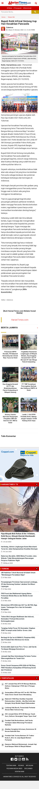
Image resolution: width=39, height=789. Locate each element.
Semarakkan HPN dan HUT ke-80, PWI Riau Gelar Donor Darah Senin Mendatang (20, 694)
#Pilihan (9, 8)
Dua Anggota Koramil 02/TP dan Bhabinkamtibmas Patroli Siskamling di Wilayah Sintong (10, 388)
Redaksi (21, 765)
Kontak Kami (19, 771)
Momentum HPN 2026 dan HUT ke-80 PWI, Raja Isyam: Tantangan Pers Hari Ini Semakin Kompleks (19, 607)
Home (3, 17)
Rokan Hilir (11, 17)
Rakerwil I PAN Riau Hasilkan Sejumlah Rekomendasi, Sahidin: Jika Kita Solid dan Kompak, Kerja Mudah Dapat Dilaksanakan (20, 701)
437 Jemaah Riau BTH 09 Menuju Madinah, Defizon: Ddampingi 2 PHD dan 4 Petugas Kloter (20, 686)
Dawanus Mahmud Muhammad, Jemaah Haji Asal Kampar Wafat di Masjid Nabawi (21, 745)
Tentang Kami (11, 765)
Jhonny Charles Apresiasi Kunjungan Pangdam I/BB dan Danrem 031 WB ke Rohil (10, 419)
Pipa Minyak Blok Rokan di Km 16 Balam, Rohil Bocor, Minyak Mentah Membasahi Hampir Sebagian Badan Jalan (18, 536)
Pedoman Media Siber (14, 768)
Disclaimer (28, 768)
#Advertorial (27, 8)
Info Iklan (29, 765)
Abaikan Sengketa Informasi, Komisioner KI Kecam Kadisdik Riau (20, 730)
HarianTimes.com (19, 320)
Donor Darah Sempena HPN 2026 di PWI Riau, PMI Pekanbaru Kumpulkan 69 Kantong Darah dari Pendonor (18, 668)
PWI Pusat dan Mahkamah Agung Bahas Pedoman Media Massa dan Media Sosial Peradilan (17, 596)
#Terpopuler (18, 8)
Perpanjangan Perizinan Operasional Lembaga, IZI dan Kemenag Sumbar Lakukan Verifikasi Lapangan (19, 584)
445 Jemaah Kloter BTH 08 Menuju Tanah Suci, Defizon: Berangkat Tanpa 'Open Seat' (21, 715)
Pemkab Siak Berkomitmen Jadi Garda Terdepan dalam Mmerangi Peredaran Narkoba (19, 723)
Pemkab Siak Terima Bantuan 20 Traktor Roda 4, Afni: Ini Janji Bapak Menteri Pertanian (19, 738)
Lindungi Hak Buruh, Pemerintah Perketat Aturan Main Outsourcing (20, 709)
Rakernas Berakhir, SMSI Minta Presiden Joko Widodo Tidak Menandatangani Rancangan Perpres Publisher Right (19, 558)
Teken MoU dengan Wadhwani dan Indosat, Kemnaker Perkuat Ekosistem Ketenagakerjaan (17, 619)
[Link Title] (12, 759)
